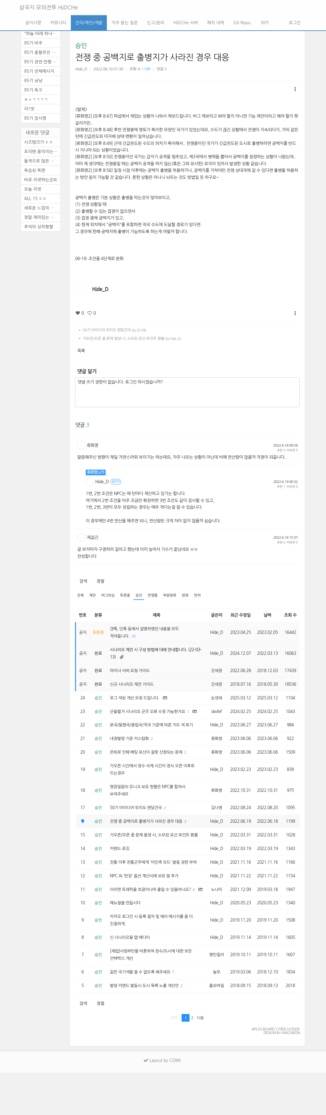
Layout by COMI (162, 1103)
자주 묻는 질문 (124, 23)
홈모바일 (214, 1028)
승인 (81, 45)
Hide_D (81, 69)
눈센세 (214, 701)
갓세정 (214, 673)
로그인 (294, 23)
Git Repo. (242, 23)
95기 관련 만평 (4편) (42, 62)
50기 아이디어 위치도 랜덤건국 (111, 330)
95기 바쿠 (33, 43)
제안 (93, 596)
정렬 (100, 581)
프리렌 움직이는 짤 (41, 151)
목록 (81, 351)
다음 (200, 1060)
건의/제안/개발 (88, 23)
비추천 (292, 450)
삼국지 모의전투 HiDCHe (48, 7)
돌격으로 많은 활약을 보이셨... (42, 161)
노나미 (214, 925)
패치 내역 (215, 23)
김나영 (214, 822)
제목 (155, 615)
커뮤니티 (58, 23)
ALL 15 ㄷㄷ (35, 198)
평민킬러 (214, 996)
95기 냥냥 (33, 81)
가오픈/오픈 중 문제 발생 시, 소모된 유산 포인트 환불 (129, 339)
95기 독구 (33, 90)
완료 (189, 596)
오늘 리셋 (32, 189)
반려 (201, 596)
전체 (80, 596)
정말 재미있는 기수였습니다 (42, 217)
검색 (83, 581)
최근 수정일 (239, 615)
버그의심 (109, 596)
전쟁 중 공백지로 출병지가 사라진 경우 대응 (152, 57)
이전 (174, 1060)
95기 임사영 (35, 118)
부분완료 (173, 596)
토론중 (127, 596)
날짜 (267, 615)
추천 (281, 450)
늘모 (214, 1014)
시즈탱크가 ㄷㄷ (38, 142)
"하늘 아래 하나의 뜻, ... (42, 34)
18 (135, 637)
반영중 (155, 596)
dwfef (214, 718)
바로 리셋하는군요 (40, 180)
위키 (265, 23)
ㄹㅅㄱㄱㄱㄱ (36, 99)
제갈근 (92, 537)
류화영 (92, 445)
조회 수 (290, 615)
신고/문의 (155, 23)
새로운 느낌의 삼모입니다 (42, 208)
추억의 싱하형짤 (38, 227)
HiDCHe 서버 (185, 23)
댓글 (161, 69)
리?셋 (29, 109)
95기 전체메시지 (39, 71)
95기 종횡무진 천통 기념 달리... (42, 52)
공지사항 (33, 23)
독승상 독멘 (34, 170)
